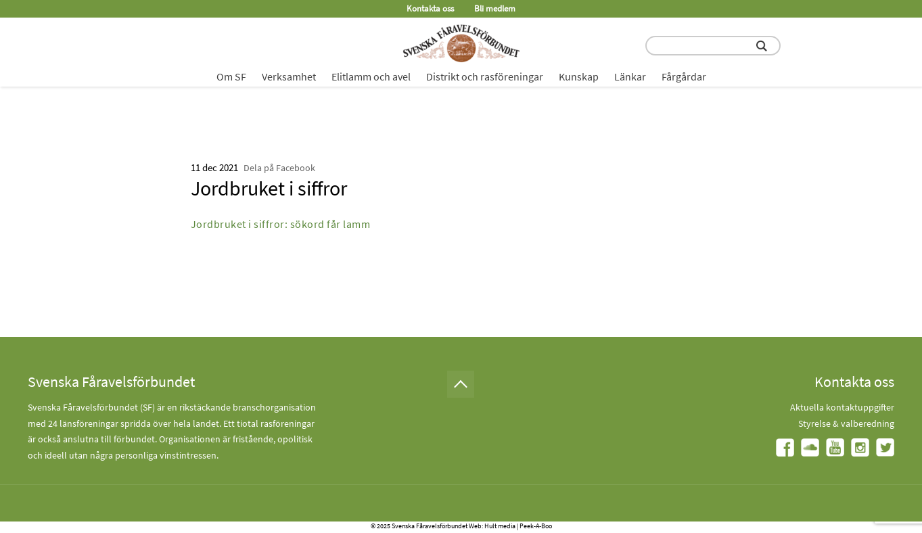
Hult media (499, 526)
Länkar (630, 76)
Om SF (231, 76)
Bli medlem (494, 8)
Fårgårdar (684, 76)
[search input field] (713, 45)
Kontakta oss (430, 8)
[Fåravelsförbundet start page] (461, 43)
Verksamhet (289, 76)
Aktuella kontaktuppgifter (842, 407)
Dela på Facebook (279, 168)
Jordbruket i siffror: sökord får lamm (281, 224)
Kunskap (579, 76)
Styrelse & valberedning (846, 423)
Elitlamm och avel (371, 76)
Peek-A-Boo (536, 526)
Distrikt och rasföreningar (484, 76)
